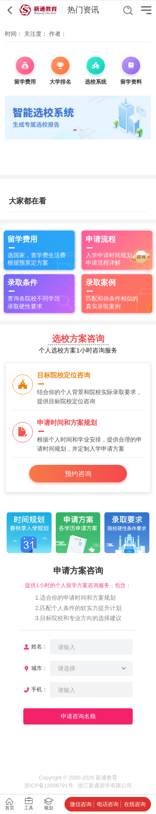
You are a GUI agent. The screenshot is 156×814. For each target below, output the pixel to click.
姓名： (39, 646)
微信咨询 (81, 804)
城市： (39, 668)
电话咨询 (108, 804)
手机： (39, 689)
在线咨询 (135, 804)
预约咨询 (78, 473)
